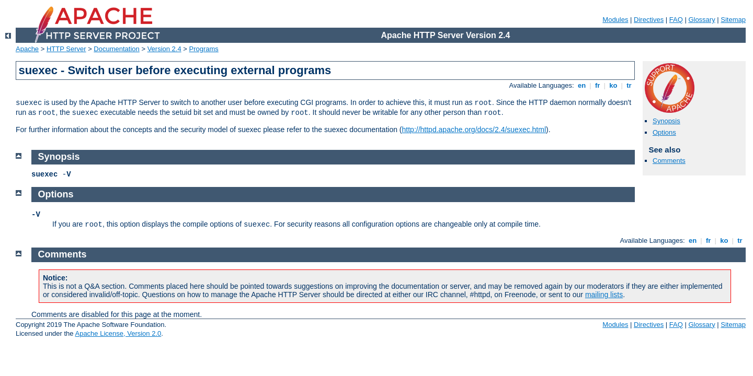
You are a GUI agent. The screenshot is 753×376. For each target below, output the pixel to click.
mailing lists (604, 294)
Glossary (701, 20)
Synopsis (666, 121)
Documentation (116, 49)
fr (597, 85)
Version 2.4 (164, 49)
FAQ (676, 20)
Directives (649, 20)
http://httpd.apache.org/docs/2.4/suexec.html (474, 129)
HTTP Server (66, 49)
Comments (669, 160)
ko (613, 85)
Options (664, 132)
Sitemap (733, 20)
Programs (204, 49)
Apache (27, 49)
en (581, 85)
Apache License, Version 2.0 (118, 333)
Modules (615, 20)
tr (629, 85)
